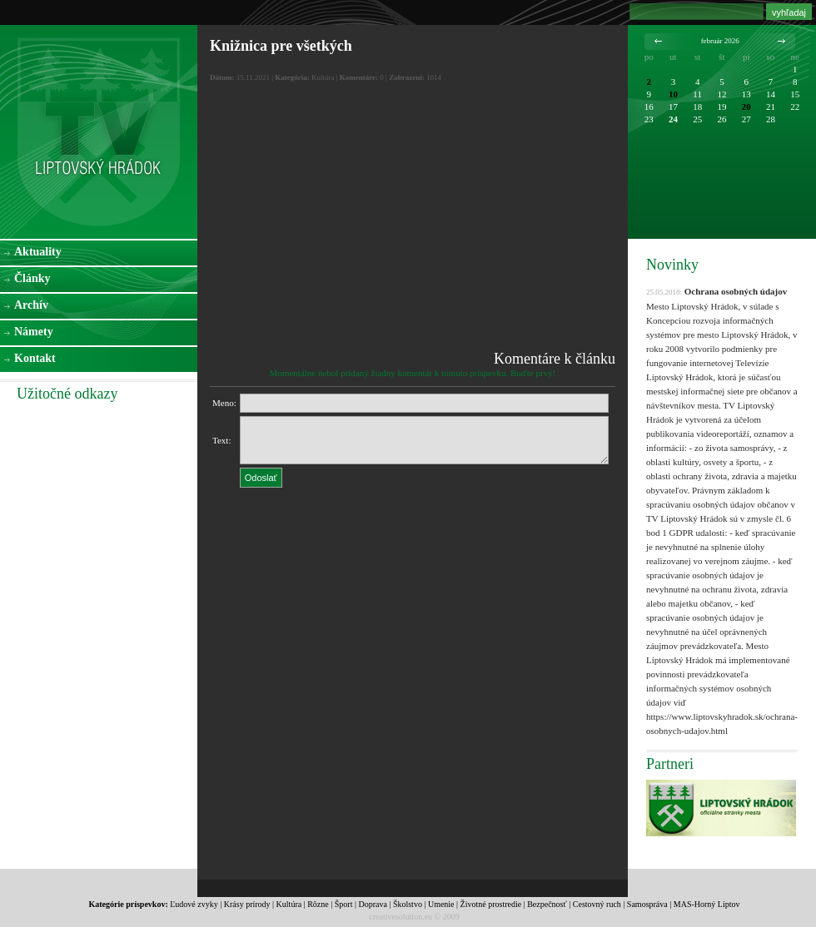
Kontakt (35, 358)
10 (673, 94)
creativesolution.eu (400, 916)
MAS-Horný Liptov (707, 904)
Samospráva (647, 904)
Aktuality (38, 251)
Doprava (372, 904)
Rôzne (318, 904)
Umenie (441, 904)
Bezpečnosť (547, 904)
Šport (344, 904)
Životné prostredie (491, 904)
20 (746, 107)
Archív (31, 305)
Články (32, 278)
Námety (33, 331)
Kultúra (289, 904)
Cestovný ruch (597, 904)
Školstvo (407, 904)
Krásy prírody (247, 904)
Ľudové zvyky (194, 904)
